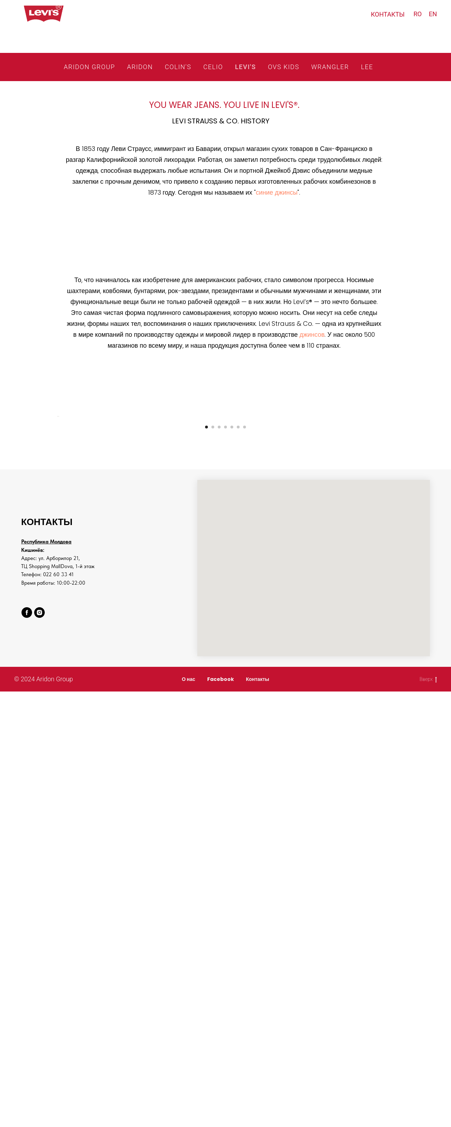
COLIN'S (178, 67)
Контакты (257, 873)
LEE (367, 67)
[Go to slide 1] (206, 620)
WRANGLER (330, 67)
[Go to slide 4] (225, 620)
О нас (188, 873)
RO (417, 14)
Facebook (220, 873)
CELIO (213, 67)
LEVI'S (245, 67)
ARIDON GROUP (89, 67)
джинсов (312, 334)
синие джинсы (277, 192)
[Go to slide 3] (219, 620)
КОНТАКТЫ (388, 14)
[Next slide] (395, 513)
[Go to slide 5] (231, 620)
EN (433, 14)
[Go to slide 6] (238, 620)
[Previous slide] (56, 513)
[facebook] (26, 806)
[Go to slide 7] (244, 620)
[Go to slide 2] (212, 620)
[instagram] (39, 806)
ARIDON (140, 67)
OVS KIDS (283, 67)
